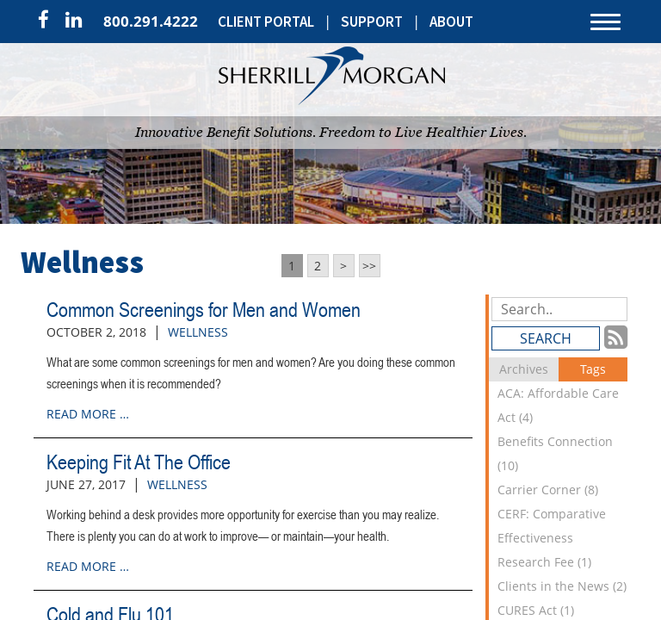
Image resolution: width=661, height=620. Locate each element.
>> (369, 265)
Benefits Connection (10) (555, 453)
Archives (523, 369)
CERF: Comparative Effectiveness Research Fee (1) (551, 537)
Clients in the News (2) (562, 586)
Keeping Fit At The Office (138, 462)
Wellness (198, 332)
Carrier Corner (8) (547, 489)
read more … (87, 414)
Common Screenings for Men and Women (203, 309)
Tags (593, 369)
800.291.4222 (150, 21)
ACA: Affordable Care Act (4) (558, 405)
